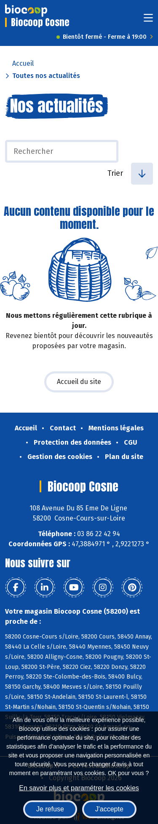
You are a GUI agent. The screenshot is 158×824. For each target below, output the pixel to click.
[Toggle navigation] (148, 20)
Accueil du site (79, 382)
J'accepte (109, 809)
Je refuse (50, 809)
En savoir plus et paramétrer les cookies (79, 788)
